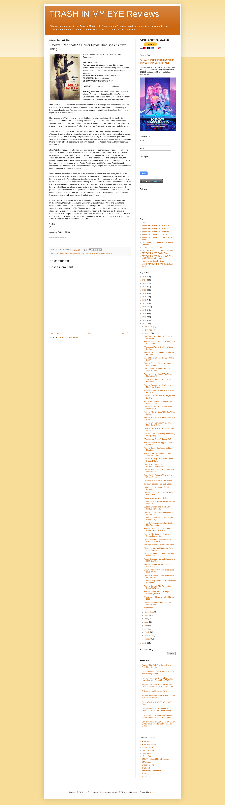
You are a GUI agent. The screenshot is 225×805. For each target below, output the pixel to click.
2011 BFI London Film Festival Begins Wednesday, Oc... (158, 519)
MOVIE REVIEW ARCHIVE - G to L (155, 229)
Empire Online (147, 747)
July (146, 619)
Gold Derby (146, 753)
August (147, 615)
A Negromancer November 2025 (154, 691)
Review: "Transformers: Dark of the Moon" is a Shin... (157, 386)
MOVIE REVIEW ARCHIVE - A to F (155, 226)
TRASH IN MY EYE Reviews (104, 14)
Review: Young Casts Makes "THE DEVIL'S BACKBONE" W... (157, 530)
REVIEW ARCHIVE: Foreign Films (155, 253)
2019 (144, 297)
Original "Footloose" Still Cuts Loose (158, 484)
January (147, 639)
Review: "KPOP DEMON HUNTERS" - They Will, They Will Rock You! (158, 697)
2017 (144, 304)
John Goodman (75, 253)
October (147, 333)
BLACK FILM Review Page (152, 247)
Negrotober (148, 608)
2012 (144, 320)
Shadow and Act (148, 765)
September (148, 612)
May (146, 625)
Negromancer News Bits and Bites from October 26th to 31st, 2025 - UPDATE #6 (157, 686)
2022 (144, 287)
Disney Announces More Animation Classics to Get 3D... (157, 540)
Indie (67, 253)
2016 (144, 307)
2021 (144, 290)
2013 (144, 317)
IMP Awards (146, 762)
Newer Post (54, 333)
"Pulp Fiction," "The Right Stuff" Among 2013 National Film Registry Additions (157, 716)
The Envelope (147, 768)
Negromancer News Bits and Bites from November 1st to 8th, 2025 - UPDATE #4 (157, 679)
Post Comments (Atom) (69, 337)
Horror (62, 253)
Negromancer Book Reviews (153, 261)
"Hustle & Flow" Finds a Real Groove (158, 480)
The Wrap (145, 774)
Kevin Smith (85, 253)
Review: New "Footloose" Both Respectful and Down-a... (155, 465)
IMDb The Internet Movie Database (155, 759)
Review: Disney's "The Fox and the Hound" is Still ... (157, 587)
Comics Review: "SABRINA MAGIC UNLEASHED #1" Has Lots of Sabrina (156, 710)
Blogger (152, 792)
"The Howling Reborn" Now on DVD (157, 439)
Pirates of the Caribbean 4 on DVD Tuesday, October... (157, 454)
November (148, 330)
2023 (144, 283)
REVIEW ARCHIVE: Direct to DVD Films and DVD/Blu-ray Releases (157, 257)
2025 (144, 277)
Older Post (126, 333)
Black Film (146, 742)
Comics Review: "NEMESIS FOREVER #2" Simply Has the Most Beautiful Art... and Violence (158, 724)
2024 (144, 280)
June (146, 622)
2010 (144, 643)
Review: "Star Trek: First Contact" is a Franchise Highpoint (156, 666)
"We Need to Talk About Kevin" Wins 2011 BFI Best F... (158, 370)
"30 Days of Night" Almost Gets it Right (159, 545)
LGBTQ (93, 253)
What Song (146, 777)
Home (90, 333)
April (146, 629)
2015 (144, 310)
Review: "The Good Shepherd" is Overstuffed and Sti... (156, 535)
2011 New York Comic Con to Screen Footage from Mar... (158, 508)
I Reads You (146, 756)
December (148, 327)
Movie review (100, 253)
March (147, 632)
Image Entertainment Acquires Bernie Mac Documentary (158, 524)
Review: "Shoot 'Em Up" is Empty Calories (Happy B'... (157, 593)
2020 (144, 293)
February (148, 635)
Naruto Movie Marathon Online (155, 498)
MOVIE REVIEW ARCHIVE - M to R (155, 231)
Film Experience (148, 750)
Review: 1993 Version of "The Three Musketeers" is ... (158, 375)
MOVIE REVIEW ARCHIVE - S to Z (155, 234)
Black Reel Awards (149, 745)
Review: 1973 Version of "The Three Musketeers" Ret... (158, 424)
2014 (144, 314)
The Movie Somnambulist (151, 771)
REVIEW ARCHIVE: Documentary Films (157, 250)
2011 (57, 253)
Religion (109, 253)
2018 (144, 300)
